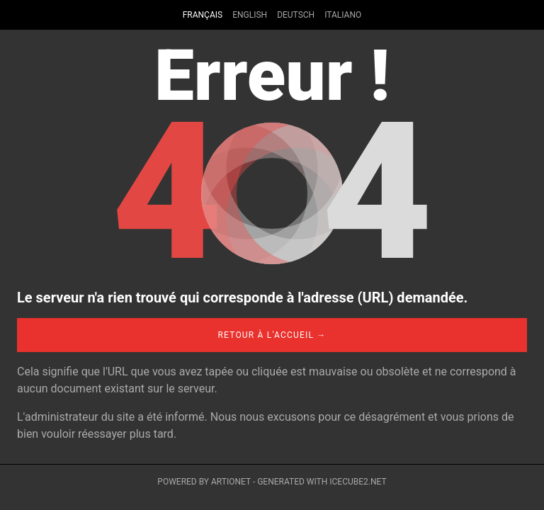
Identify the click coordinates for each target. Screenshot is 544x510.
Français (202, 15)
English (249, 15)
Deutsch (295, 15)
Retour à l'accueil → (271, 335)
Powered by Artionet (204, 482)
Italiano (342, 15)
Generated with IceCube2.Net (321, 482)
